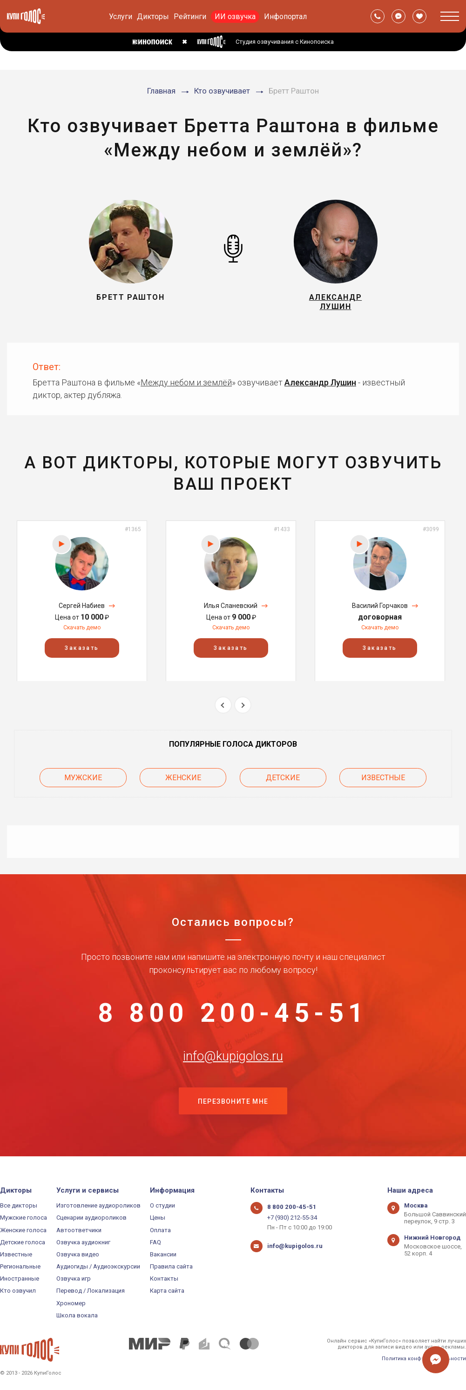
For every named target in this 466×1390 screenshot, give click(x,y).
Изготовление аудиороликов (98, 1205)
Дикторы (153, 16)
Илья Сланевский (230, 607)
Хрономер (71, 1303)
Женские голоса (23, 1230)
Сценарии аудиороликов (91, 1217)
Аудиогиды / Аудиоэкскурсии (98, 1266)
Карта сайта (167, 1290)
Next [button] (242, 706)
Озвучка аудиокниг (83, 1242)
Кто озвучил (18, 1290)
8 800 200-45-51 (233, 1015)
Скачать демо (82, 629)
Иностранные (19, 1278)
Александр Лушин (320, 384)
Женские (183, 778)
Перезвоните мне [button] (233, 1107)
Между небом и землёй (186, 384)
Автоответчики (78, 1230)
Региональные (20, 1266)
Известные (383, 778)
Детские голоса (22, 1242)
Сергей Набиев (82, 607)
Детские (283, 778)
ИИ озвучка (235, 16)
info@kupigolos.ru (233, 1060)
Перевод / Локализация (90, 1290)
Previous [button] (223, 706)
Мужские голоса (23, 1217)
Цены (157, 1217)
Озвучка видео (77, 1254)
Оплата (160, 1230)
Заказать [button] (82, 649)
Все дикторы (18, 1205)
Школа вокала (77, 1315)
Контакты (164, 1278)
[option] (82, 602)
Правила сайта (171, 1266)
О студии (162, 1205)
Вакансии (163, 1254)
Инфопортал (285, 16)
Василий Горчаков (380, 607)
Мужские (83, 778)
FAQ (155, 1242)
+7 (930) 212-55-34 (292, 1217)
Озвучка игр (73, 1278)
